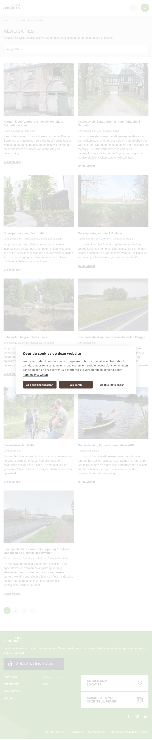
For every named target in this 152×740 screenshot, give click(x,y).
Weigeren (76, 384)
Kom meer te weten (35, 374)
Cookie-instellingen (112, 384)
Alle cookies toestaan (39, 384)
